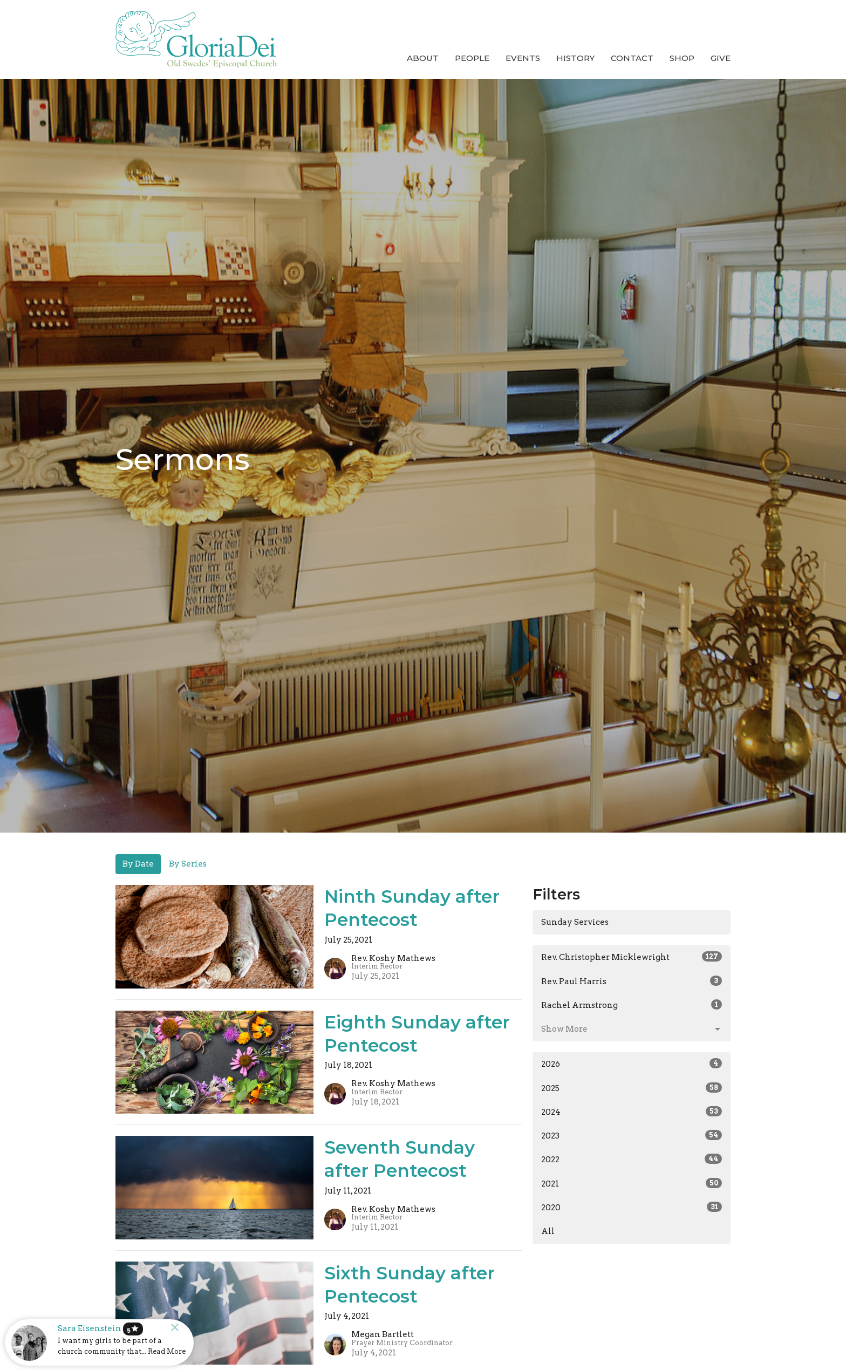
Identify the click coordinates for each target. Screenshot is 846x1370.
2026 (631, 1063)
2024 (631, 1111)
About (423, 58)
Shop (682, 58)
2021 (631, 1183)
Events (523, 58)
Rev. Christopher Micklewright (631, 956)
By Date (138, 864)
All (548, 1231)
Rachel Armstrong (631, 1004)
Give (721, 58)
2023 (631, 1135)
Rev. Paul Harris (631, 981)
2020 (631, 1207)
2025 (631, 1087)
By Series (188, 864)
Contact (632, 58)
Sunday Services (575, 922)
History (575, 58)
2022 (631, 1159)
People (472, 58)
